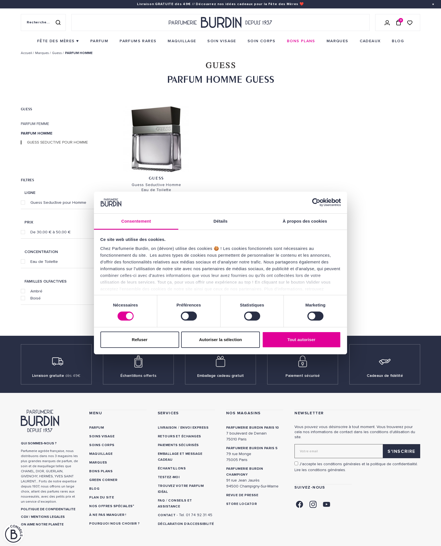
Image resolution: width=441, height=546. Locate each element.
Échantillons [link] (172, 468)
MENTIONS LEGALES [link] (48, 517)
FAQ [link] (161, 500)
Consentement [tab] (136, 221)
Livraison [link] (167, 428)
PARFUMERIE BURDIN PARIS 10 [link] (252, 428)
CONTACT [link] (167, 515)
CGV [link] (24, 517)
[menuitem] (58, 41)
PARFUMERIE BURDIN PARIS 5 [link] (252, 448)
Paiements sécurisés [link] (178, 445)
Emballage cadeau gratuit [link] (220, 375)
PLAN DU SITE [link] (101, 497)
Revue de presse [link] (242, 495)
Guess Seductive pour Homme (57, 142)
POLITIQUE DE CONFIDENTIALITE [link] (48, 509)
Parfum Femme (35, 124)
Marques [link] (98, 462)
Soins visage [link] (101, 436)
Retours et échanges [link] (179, 436)
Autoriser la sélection (220, 339)
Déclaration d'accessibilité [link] (186, 524)
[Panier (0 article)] (398, 22)
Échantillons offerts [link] (138, 375)
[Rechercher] (58, 22)
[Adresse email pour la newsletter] (357, 451)
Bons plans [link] (100, 471)
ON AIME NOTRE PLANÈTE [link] (42, 524)
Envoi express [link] (194, 428)
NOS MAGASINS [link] (243, 413)
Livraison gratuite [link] (56, 375)
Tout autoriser (301, 339)
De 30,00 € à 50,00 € (50, 231)
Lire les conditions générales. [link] (320, 469)
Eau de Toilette (44, 261)
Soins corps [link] (101, 445)
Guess (26, 109)
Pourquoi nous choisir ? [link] (114, 524)
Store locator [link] (241, 504)
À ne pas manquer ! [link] (107, 515)
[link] (58, 41)
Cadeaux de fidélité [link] (385, 375)
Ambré (36, 291)
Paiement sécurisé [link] (302, 375)
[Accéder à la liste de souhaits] (409, 22)
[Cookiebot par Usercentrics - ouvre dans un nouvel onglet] (316, 202)
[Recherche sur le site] (43, 22)
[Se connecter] (387, 22)
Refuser (140, 339)
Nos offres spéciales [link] (111, 506)
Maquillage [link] (100, 454)
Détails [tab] (220, 221)
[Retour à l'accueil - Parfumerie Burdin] (220, 22)
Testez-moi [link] (169, 477)
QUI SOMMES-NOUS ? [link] (39, 443)
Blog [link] (94, 489)
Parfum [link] (96, 428)
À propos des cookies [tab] (305, 221)
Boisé (35, 298)
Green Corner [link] (103, 480)
